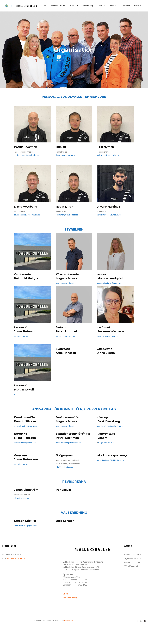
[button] (54, 6)
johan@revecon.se (21, 498)
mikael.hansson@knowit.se (25, 442)
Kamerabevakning (70, 598)
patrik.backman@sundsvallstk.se (27, 155)
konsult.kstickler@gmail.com (25, 426)
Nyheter (112, 5)
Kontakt (137, 5)
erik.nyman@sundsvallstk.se (108, 155)
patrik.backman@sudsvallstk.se (68, 442)
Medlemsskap (87, 5)
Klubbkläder (125, 5)
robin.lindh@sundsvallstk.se (67, 215)
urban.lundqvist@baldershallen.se (110, 460)
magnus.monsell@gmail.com (67, 283)
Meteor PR (68, 620)
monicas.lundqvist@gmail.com (109, 283)
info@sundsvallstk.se (64, 467)
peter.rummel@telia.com (65, 336)
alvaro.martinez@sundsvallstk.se (110, 215)
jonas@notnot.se (21, 336)
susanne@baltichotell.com (107, 336)
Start (44, 5)
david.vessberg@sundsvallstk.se (27, 215)
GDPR (65, 594)
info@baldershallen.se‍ (16, 558)
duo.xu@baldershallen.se (66, 155)
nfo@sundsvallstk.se (106, 442)
